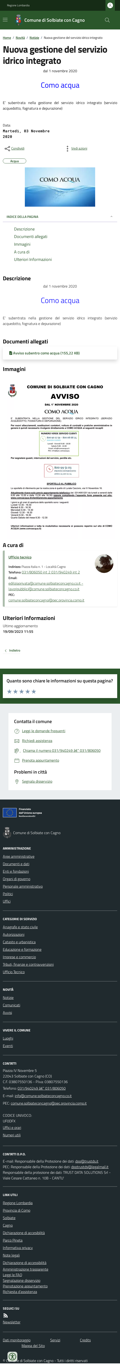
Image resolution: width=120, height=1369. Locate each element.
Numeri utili (12, 1135)
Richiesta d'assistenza (20, 1291)
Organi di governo (16, 879)
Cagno (8, 1225)
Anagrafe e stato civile (20, 927)
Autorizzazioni (13, 934)
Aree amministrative (18, 856)
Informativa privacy (18, 1247)
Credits (85, 1340)
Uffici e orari (12, 1127)
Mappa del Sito (33, 1345)
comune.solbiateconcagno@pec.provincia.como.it (46, 600)
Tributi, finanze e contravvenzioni (28, 964)
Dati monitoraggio (16, 1340)
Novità (20, 37)
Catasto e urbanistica (19, 942)
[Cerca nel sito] (105, 20)
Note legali (11, 1255)
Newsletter (11, 1322)
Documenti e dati (16, 864)
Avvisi (7, 1012)
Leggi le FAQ (12, 1275)
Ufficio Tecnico (14, 972)
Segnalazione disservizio (21, 1280)
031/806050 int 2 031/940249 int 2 (51, 572)
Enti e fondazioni (16, 871)
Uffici (7, 901)
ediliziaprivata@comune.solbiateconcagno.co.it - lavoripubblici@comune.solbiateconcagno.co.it (45, 586)
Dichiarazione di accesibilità (24, 1233)
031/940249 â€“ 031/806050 (42, 1088)
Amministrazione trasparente (25, 1269)
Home (7, 37)
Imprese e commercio (19, 957)
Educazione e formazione (22, 949)
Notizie (34, 37)
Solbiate (9, 1218)
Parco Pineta (12, 1240)
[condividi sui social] (14, 148)
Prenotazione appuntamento (25, 1286)
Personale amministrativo (23, 886)
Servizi (55, 1340)
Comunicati (11, 1005)
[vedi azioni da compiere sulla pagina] (75, 148)
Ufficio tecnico (19, 557)
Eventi (8, 1045)
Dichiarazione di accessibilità (24, 1262)
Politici (8, 894)
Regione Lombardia (18, 5)
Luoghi (8, 1038)
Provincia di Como (16, 1210)
